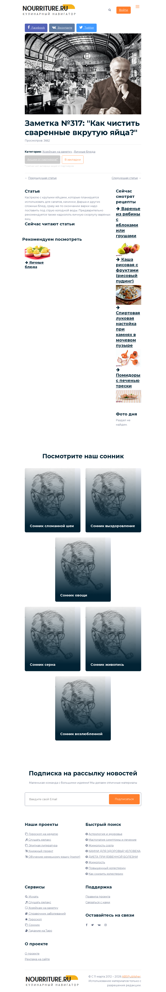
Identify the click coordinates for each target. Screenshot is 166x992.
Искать (31, 896)
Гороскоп (33, 919)
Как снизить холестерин (106, 873)
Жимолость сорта (101, 845)
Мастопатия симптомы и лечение (112, 839)
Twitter (86, 27)
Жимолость (97, 862)
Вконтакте (62, 27)
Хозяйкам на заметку (41, 908)
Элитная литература (41, 845)
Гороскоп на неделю (41, 834)
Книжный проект (39, 851)
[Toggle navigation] (137, 6)
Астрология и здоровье (105, 834)
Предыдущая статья (42, 178)
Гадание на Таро (38, 930)
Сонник (32, 925)
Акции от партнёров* (42, 159)
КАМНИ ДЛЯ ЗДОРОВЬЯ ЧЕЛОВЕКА (115, 851)
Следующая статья (125, 178)
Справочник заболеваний (45, 913)
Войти (123, 10)
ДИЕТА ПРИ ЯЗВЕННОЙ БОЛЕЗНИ (113, 856)
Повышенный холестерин (107, 868)
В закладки (73, 159)
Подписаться (124, 799)
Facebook (36, 27)
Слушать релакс (38, 839)
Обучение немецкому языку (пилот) (52, 856)
